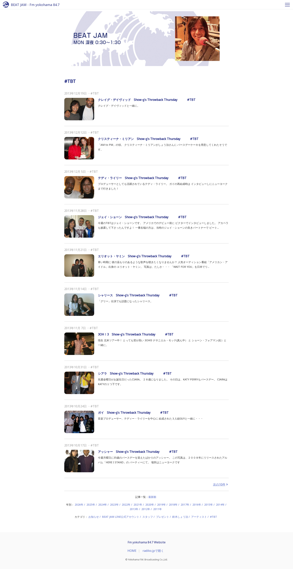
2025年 (91, 504)
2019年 (161, 504)
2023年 (114, 504)
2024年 (102, 504)
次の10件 (221, 484)
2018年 (173, 504)
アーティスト (199, 516)
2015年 (208, 504)
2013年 (134, 509)
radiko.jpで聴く (153, 551)
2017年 (185, 504)
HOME (131, 551)
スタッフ (147, 516)
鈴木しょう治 (180, 516)
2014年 (220, 504)
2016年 (196, 504)
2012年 (145, 509)
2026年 (79, 504)
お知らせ (93, 516)
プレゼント (162, 516)
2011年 (157, 509)
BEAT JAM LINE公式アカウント (120, 516)
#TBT (213, 516)
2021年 (138, 504)
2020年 (149, 504)
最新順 (152, 497)
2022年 (126, 504)
